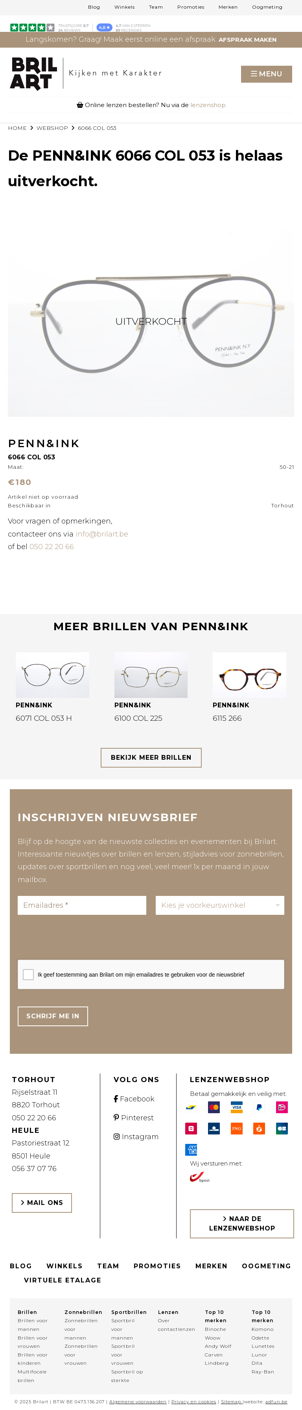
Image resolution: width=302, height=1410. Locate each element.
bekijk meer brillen (151, 757)
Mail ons (41, 1202)
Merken (228, 7)
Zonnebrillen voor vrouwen (80, 1354)
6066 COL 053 (97, 127)
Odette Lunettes (263, 1342)
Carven (214, 1355)
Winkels (124, 7)
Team (156, 7)
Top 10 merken (215, 1316)
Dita (257, 1363)
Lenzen (168, 1312)
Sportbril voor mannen (123, 1328)
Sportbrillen (127, 1312)
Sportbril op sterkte (127, 1376)
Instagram (136, 1136)
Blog (94, 7)
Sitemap (231, 1401)
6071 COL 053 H (44, 718)
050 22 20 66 (51, 546)
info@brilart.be (102, 534)
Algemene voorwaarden (138, 1401)
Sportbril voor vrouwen (123, 1354)
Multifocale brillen (32, 1376)
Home (17, 127)
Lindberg (217, 1363)
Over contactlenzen (174, 1324)
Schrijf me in (52, 1016)
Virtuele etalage (62, 1280)
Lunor (259, 1355)
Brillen (27, 1312)
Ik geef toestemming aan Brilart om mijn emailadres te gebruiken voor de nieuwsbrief (141, 974)
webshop (52, 127)
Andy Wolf (218, 1346)
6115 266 (227, 718)
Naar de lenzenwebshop (242, 1223)
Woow (213, 1338)
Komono (263, 1329)
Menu (270, 74)
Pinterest (134, 1118)
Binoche (215, 1329)
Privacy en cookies (193, 1401)
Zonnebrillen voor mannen (80, 1328)
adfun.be (276, 1401)
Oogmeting (267, 7)
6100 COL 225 (138, 718)
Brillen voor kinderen (33, 1359)
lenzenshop (208, 105)
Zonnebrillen (80, 1312)
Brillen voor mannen (33, 1324)
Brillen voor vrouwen (33, 1342)
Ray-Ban (263, 1372)
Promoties (190, 7)
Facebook (134, 1099)
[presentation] (77, 939)
